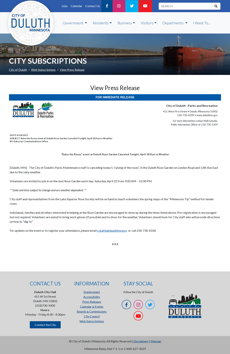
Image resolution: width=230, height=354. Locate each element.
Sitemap (156, 341)
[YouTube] (145, 6)
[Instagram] (119, 6)
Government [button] (73, 23)
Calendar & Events (91, 306)
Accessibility (91, 297)
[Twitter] (131, 6)
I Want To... (201, 23)
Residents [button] (101, 23)
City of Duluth (18, 69)
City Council (92, 316)
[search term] (185, 6)
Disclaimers (141, 341)
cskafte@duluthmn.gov (112, 230)
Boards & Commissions (92, 311)
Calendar (76, 6)
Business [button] (125, 23)
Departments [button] (173, 23)
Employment (92, 292)
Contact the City (45, 324)
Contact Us (92, 6)
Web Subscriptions (43, 69)
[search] (215, 6)
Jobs (64, 6)
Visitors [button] (147, 23)
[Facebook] (107, 6)
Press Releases (91, 301)
